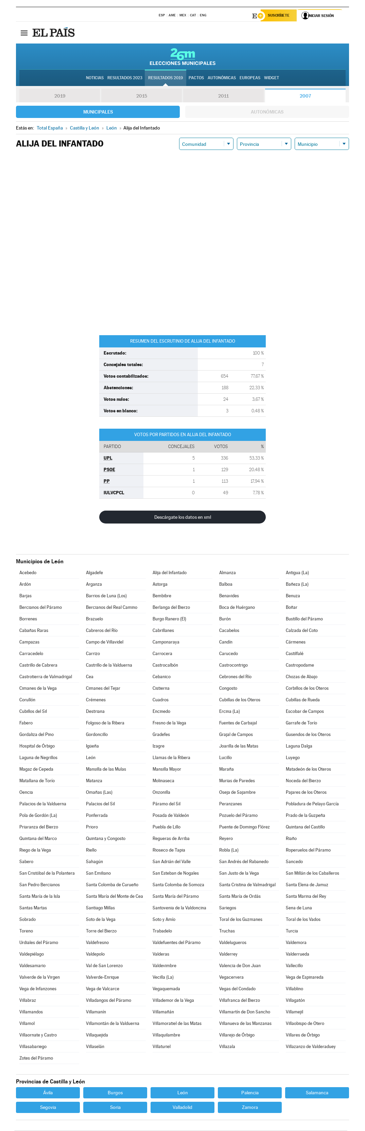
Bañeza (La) (297, 584)
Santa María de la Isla (39, 896)
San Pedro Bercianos (39, 885)
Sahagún (94, 862)
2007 (305, 96)
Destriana (95, 712)
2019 (59, 96)
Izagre (158, 746)
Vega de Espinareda (305, 977)
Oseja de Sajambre (237, 792)
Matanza (94, 781)
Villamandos (31, 1012)
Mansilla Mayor (167, 769)
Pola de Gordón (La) (38, 816)
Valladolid (182, 1108)
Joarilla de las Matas (238, 746)
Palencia (250, 1093)
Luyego (293, 758)
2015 (141, 96)
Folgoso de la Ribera (105, 723)
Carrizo (93, 654)
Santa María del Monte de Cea (114, 896)
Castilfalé (294, 654)
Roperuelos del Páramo (308, 850)
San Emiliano (98, 873)
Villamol (27, 1024)
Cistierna (161, 688)
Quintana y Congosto (105, 839)
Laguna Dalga (299, 746)
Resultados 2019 (165, 78)
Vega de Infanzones (37, 989)
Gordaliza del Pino (36, 735)
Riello (91, 850)
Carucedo (228, 654)
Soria (115, 1108)
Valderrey (228, 954)
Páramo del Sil (166, 804)
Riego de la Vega (35, 850)
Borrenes (28, 619)
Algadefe (94, 573)
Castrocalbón (165, 665)
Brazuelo (94, 619)
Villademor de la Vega (173, 1001)
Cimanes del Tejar (103, 688)
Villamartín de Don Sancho (244, 1012)
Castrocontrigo (233, 665)
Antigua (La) (297, 573)
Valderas (161, 954)
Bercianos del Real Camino (111, 608)
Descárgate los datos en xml (182, 517)
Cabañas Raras (33, 631)
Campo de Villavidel (104, 642)
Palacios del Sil (100, 804)
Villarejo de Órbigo (237, 1035)
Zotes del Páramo (36, 1058)
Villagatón (295, 1001)
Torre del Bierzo (101, 931)
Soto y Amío (164, 920)
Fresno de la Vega (169, 723)
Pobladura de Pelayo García (312, 804)
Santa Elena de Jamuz (307, 885)
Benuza (293, 596)
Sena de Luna (299, 908)
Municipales (98, 112)
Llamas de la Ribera (171, 758)
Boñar (291, 608)
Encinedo (161, 712)
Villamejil (294, 1012)
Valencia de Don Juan (240, 966)
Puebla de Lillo (166, 827)
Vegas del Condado (237, 989)
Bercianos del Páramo (40, 608)
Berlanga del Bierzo (171, 608)
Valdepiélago (31, 954)
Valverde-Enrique (102, 977)
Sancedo (294, 862)
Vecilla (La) (163, 977)
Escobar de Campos (305, 712)
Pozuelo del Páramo (238, 816)
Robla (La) (229, 850)
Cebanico (162, 677)
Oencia (26, 792)
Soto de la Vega (101, 920)
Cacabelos (229, 631)
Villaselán (95, 1047)
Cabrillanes (163, 631)
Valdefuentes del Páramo (177, 943)
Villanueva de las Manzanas (245, 1024)
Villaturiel (162, 1047)
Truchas (227, 931)
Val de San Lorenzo (104, 966)
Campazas (29, 642)
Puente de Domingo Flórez (244, 827)
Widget (271, 78)
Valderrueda (297, 954)
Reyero (226, 839)
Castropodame (300, 665)
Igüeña (92, 746)
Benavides (229, 596)
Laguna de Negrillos (38, 758)
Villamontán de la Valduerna (112, 1024)
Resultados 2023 (124, 78)
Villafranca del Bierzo (239, 1001)
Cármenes (296, 642)
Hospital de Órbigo (37, 746)
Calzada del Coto (302, 631)
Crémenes (96, 700)
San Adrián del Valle (172, 862)
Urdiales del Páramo (38, 943)
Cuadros (161, 700)
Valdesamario (32, 966)
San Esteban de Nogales (176, 873)
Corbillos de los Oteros (307, 688)
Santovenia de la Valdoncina (179, 908)
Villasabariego (33, 1047)
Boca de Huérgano (237, 608)
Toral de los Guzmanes (240, 920)
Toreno (26, 931)
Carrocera (162, 654)
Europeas (250, 78)
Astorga (160, 584)
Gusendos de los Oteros (308, 735)
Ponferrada (97, 816)
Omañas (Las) (99, 792)
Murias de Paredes (237, 781)
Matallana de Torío (37, 781)
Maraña (226, 769)
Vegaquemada (166, 989)
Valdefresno (97, 943)
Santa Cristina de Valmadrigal (247, 885)
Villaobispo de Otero (305, 1024)
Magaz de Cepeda (36, 769)
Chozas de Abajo (301, 677)
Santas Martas (33, 908)
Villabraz (27, 1001)
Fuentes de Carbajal (238, 723)
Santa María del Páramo (176, 896)
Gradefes (161, 735)
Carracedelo (31, 654)
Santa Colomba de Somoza (178, 885)
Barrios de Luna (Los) (106, 596)
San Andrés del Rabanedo (243, 862)
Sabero (26, 862)
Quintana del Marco (38, 839)
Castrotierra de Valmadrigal (45, 677)
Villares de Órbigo (303, 1035)
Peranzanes (230, 804)
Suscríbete (280, 16)
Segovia (48, 1108)
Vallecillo (294, 966)
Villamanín (96, 1012)
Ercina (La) (229, 712)
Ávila (48, 1093)
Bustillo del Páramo (304, 619)
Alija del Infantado (170, 573)
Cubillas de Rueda (303, 700)
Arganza (94, 584)
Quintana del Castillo (305, 827)
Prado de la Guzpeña (305, 816)
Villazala (227, 1047)
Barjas (25, 596)
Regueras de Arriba (171, 839)
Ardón (25, 584)
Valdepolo (95, 954)
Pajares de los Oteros (306, 792)
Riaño (291, 839)
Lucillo (225, 758)
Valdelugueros (232, 943)
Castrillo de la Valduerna (109, 665)
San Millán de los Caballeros (312, 873)
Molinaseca (163, 781)
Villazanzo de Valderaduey (311, 1047)
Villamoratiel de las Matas (177, 1024)
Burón (225, 619)
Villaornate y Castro (38, 1035)
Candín (225, 642)
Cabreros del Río (102, 631)
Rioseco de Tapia (169, 850)
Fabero (26, 723)
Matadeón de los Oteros (308, 769)
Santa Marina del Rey (306, 896)
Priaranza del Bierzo (38, 827)
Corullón (27, 700)
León (90, 758)
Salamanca (317, 1093)
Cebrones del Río (235, 677)
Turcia (292, 931)
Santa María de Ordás (240, 896)
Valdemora (296, 943)
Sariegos (227, 908)
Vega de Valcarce (102, 989)
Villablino (294, 989)
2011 (223, 96)
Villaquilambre (166, 1035)
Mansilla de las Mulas (106, 769)
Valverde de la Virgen (39, 977)
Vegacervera (231, 977)
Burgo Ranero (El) (169, 619)
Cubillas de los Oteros (239, 700)
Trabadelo (162, 931)
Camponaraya (166, 642)
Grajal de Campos (236, 735)
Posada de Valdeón (171, 816)
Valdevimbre (164, 966)
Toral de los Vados (303, 920)
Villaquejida (97, 1035)
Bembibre (162, 596)
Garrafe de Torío (301, 723)
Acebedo (27, 573)
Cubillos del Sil (33, 712)
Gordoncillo (97, 735)
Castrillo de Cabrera (38, 665)
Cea (89, 677)
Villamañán (163, 1012)
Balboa (225, 584)
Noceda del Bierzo (303, 781)
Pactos (196, 78)
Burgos (115, 1093)
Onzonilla (161, 792)
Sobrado (27, 920)
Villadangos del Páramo (108, 1001)
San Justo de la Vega (239, 873)
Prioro (92, 827)
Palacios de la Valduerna (42, 804)
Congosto (228, 688)
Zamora (250, 1108)
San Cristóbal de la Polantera (47, 873)
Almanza (227, 573)
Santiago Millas (100, 908)
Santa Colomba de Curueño (112, 885)
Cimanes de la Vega (38, 688)
